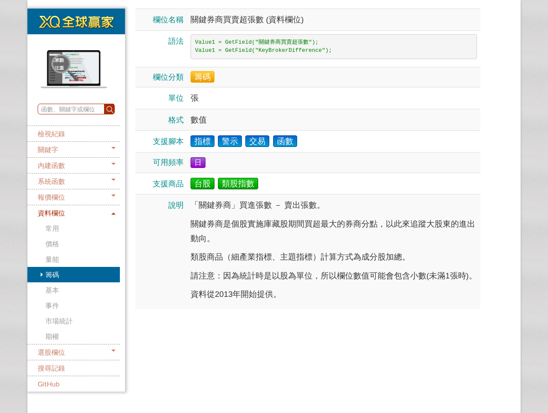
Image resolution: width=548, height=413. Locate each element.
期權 (52, 336)
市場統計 (59, 321)
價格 (52, 243)
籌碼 (52, 274)
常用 (52, 228)
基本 (52, 290)
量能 (52, 259)
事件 (52, 305)
